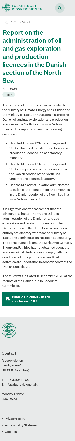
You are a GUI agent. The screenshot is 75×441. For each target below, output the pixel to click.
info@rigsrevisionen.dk (21, 384)
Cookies (11, 431)
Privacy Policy (15, 418)
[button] (71, 8)
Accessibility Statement (22, 425)
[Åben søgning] (60, 8)
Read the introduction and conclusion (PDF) (31, 298)
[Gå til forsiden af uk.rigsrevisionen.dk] (21, 7)
